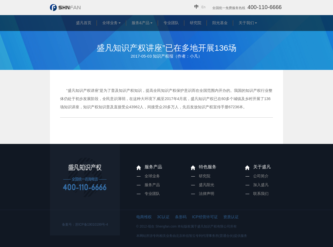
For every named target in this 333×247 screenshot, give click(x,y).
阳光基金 (220, 23)
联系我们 (261, 193)
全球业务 (110, 23)
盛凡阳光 (206, 185)
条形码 (181, 217)
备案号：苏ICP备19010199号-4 (85, 224)
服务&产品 (140, 23)
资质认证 (231, 217)
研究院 (195, 23)
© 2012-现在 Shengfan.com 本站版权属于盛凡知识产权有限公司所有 (186, 226)
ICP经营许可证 (205, 217)
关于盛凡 (262, 166)
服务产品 (153, 166)
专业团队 (171, 23)
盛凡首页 (83, 23)
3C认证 (163, 217)
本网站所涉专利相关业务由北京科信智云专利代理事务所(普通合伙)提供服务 (191, 236)
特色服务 (207, 166)
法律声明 (206, 193)
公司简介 (261, 176)
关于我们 (246, 23)
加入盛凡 (261, 185)
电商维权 (144, 217)
